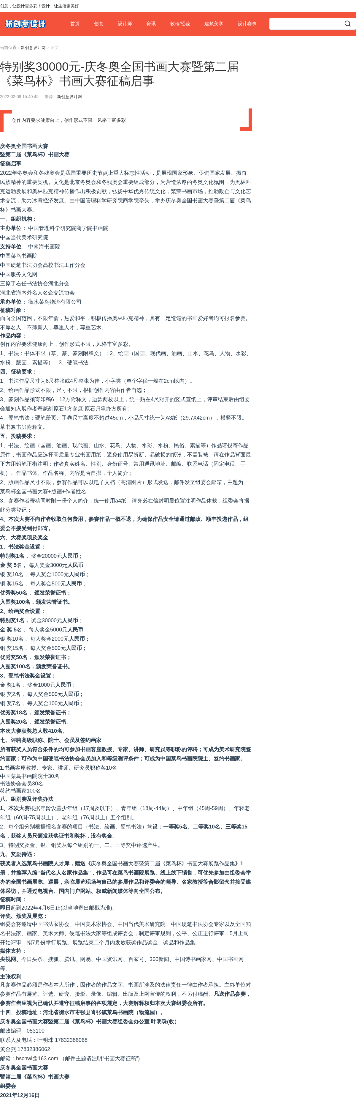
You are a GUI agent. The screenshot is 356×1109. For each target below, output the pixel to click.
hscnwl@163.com (37, 1058)
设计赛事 (247, 23)
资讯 (151, 23)
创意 (99, 23)
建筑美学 (213, 23)
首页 (75, 23)
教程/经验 (180, 23)
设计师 (125, 23)
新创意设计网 (33, 47)
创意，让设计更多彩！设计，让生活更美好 (39, 6)
